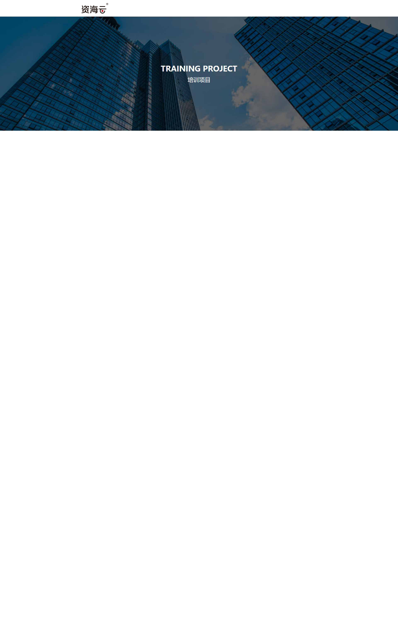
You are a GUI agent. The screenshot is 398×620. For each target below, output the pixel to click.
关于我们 (194, 9)
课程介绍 (339, 9)
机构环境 (291, 9)
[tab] (62, 137)
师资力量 (243, 9)
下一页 (222, 412)
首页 (150, 9)
